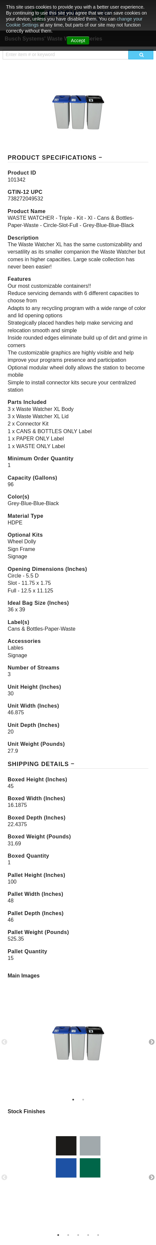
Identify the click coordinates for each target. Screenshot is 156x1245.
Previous (4, 1042)
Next (151, 1042)
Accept (78, 40)
